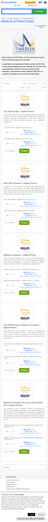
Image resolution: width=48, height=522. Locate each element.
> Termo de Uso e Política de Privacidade (18, 489)
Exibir (24, 83)
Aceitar (31, 514)
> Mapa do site (10, 486)
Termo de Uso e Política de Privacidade (31, 519)
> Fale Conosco (10, 482)
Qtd (7, 132)
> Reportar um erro (11, 484)
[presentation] (41, 27)
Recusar (41, 514)
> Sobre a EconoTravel (12, 480)
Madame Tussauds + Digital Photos (20, 255)
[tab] (41, 27)
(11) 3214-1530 (30, 2)
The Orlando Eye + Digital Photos (19, 111)
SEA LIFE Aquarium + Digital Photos (20, 183)
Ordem (22, 87)
